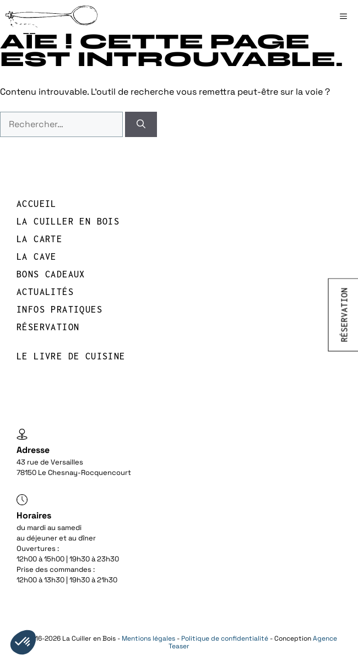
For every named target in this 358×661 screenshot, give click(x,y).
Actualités (45, 292)
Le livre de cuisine (71, 356)
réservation (48, 327)
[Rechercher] (141, 124)
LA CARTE (39, 239)
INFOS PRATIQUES (59, 309)
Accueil (37, 204)
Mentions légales (148, 638)
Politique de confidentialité (224, 638)
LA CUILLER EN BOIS (68, 221)
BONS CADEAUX (51, 274)
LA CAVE (37, 256)
